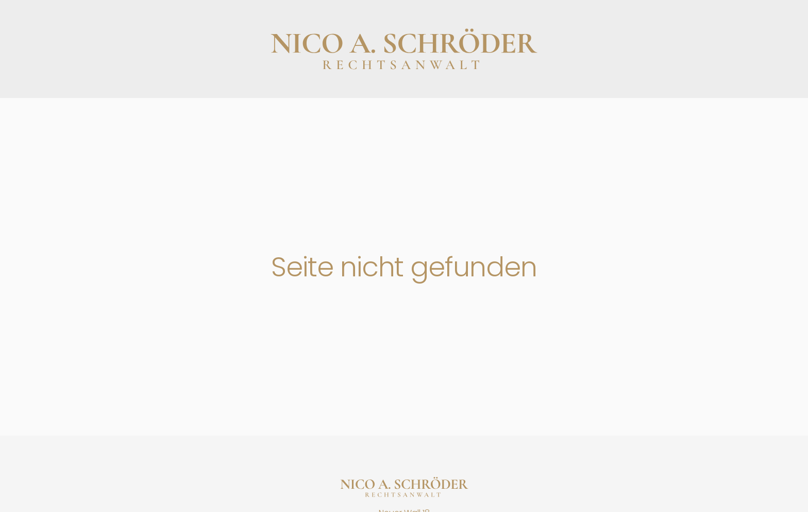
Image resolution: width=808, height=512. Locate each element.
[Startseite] (404, 487)
